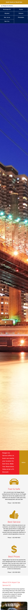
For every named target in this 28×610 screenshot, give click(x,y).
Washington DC (7, 9)
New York (7, 21)
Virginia (21, 9)
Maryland (7, 13)
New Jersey (7, 17)
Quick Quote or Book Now (14, 2)
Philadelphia (21, 17)
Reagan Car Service (8, 5)
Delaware (21, 13)
